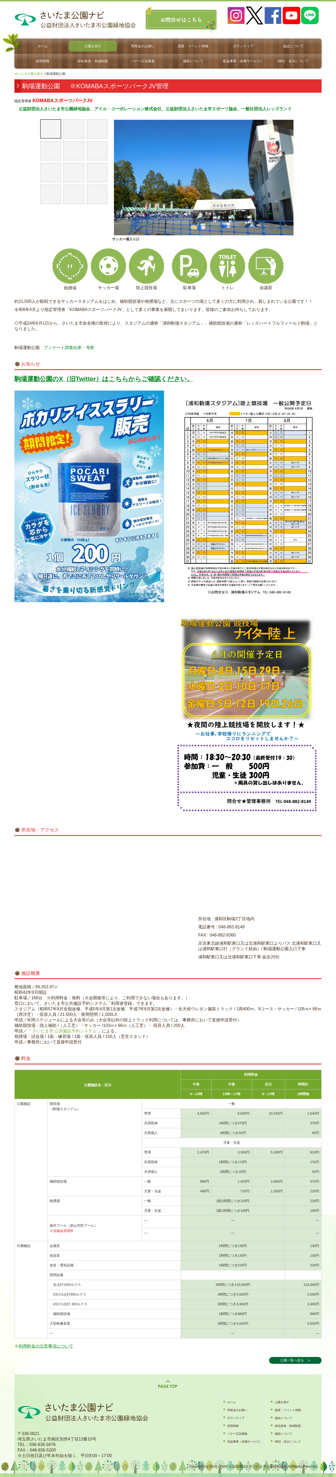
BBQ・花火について (293, 61)
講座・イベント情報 (193, 46)
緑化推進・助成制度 (92, 61)
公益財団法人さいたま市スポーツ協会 (201, 109)
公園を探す (92, 46)
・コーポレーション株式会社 (134, 109)
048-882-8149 (231, 927)
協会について (293, 46)
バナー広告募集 (143, 61)
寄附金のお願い (143, 46)
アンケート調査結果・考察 (69, 347)
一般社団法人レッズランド (266, 109)
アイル (100, 109)
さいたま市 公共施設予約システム (64, 1031)
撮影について (193, 61)
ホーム (43, 46)
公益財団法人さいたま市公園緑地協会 (52, 109)
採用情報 (42, 61)
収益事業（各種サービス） (243, 61)
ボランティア (243, 46)
